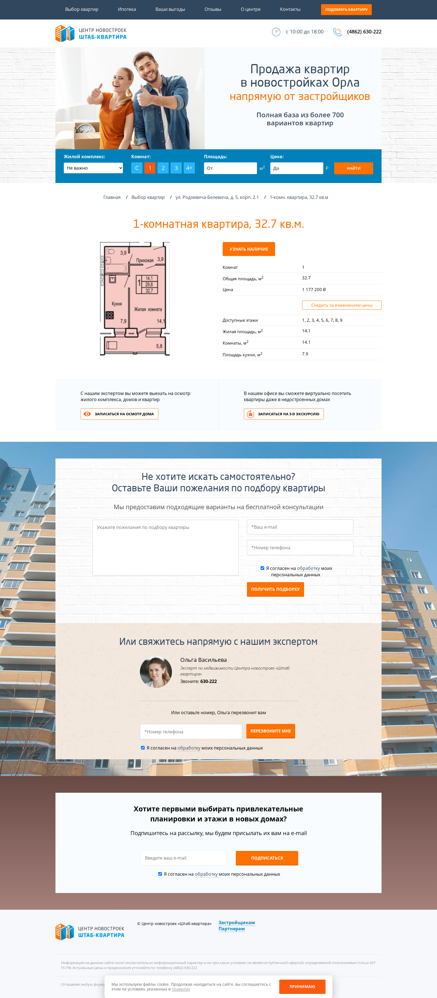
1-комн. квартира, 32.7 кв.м (299, 197)
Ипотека (127, 9)
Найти (354, 168)
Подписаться (267, 858)
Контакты (290, 9)
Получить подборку (275, 589)
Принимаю (302, 986)
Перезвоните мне (271, 731)
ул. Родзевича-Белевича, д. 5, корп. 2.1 (218, 197)
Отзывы (213, 9)
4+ (189, 168)
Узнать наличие (249, 249)
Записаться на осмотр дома (124, 413)
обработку (308, 568)
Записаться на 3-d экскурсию (288, 413)
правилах (181, 989)
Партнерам (232, 929)
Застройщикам (237, 922)
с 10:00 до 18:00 (305, 31)
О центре (251, 9)
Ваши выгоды (170, 9)
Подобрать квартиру (346, 9)
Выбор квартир (81, 9)
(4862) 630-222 (364, 31)
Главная (112, 197)
